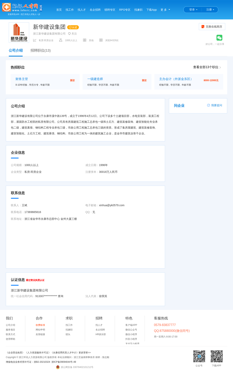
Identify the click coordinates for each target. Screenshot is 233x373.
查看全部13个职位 (205, 67)
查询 (60, 296)
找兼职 (138, 9)
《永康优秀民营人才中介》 (65, 352)
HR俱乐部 (101, 334)
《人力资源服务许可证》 (38, 352)
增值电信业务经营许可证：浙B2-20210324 (28, 362)
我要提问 (214, 105)
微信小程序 (131, 334)
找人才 (82, 9)
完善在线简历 (211, 27)
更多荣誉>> (85, 352)
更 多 (164, 9)
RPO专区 (124, 9)
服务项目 (10, 329)
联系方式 (10, 334)
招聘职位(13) (40, 50)
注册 (209, 9)
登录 (192, 9)
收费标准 (40, 325)
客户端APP (131, 325)
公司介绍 (16, 52)
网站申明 (40, 329)
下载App (151, 9)
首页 (59, 9)
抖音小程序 (131, 339)
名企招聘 (95, 9)
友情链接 (40, 334)
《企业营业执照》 (15, 352)
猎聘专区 (109, 9)
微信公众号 (131, 329)
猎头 (68, 334)
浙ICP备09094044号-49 (63, 362)
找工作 (70, 9)
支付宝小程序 (132, 343)
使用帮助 (10, 339)
